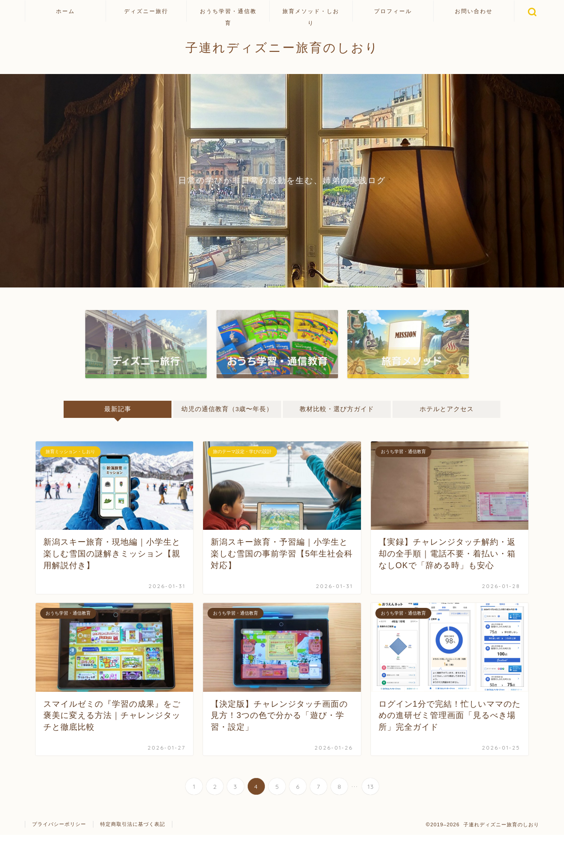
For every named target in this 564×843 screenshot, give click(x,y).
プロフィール (393, 11)
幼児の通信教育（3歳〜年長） (227, 413)
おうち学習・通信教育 (228, 15)
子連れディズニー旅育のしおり (282, 47)
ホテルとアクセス (447, 409)
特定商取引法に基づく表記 (132, 832)
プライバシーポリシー (59, 832)
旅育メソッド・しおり (310, 15)
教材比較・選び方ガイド (337, 409)
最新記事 (117, 409)
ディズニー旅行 (146, 11)
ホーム (65, 11)
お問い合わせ (474, 11)
